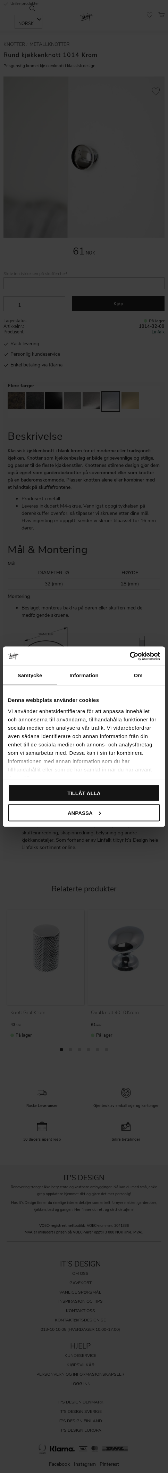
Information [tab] (84, 675)
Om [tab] (138, 675)
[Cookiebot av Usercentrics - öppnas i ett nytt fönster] (129, 656)
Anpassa (84, 813)
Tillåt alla (83, 793)
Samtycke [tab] (30, 675)
